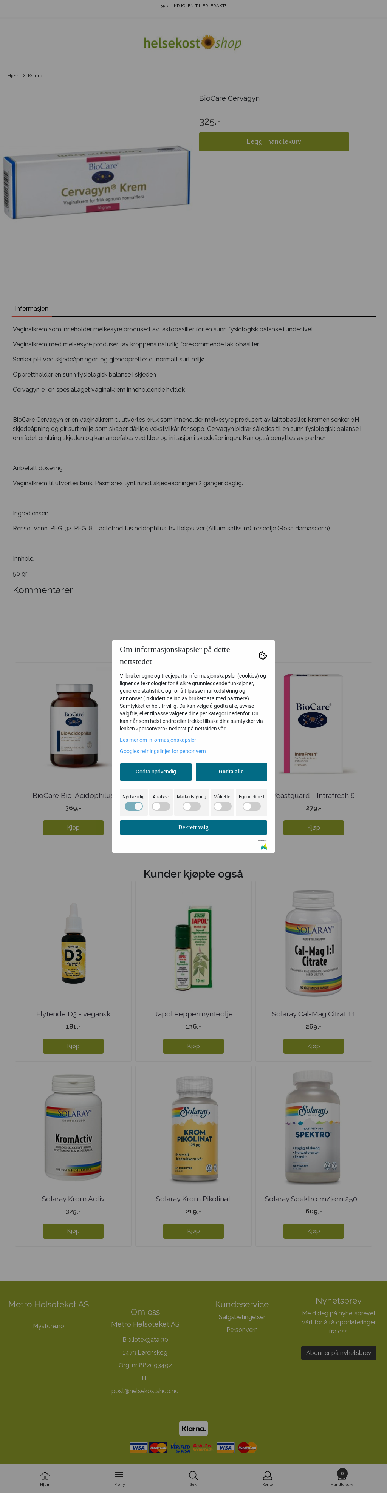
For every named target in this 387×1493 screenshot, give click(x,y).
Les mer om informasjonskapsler (158, 740)
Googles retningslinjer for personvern (163, 751)
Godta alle (231, 772)
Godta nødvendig (156, 772)
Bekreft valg (193, 827)
